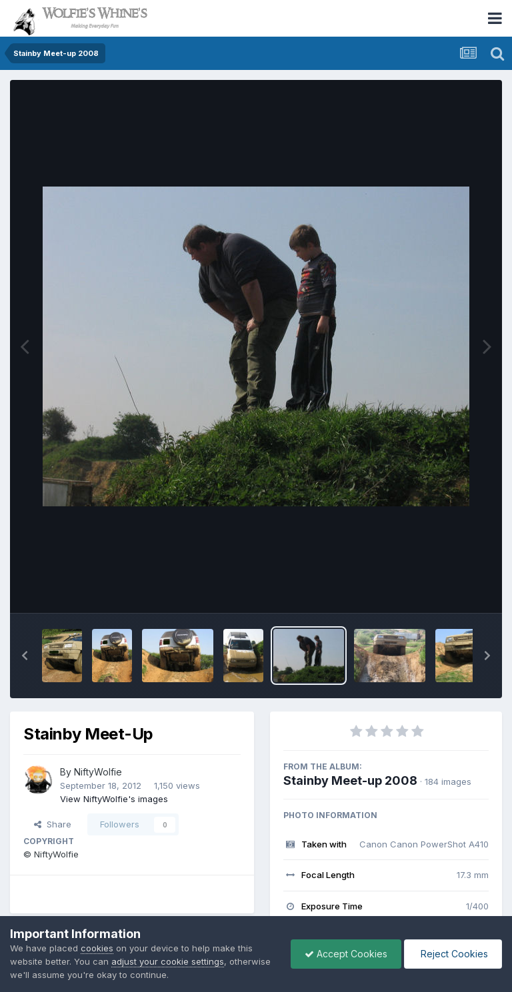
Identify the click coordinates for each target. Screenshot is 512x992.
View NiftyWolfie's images (114, 798)
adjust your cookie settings (167, 961)
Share (52, 824)
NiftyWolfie (98, 771)
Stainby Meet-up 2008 (350, 780)
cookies (97, 948)
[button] (24, 655)
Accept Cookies (346, 953)
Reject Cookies (453, 953)
